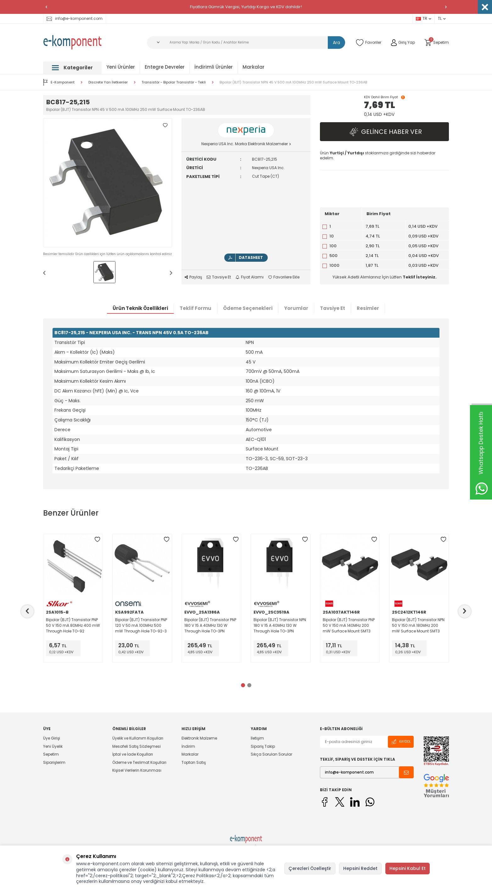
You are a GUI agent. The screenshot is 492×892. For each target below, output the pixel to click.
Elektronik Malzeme (199, 738)
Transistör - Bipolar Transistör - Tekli (174, 82)
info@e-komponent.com (75, 18)
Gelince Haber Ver (384, 132)
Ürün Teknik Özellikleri (140, 308)
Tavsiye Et (219, 277)
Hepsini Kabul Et (407, 868)
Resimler (368, 308)
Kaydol (401, 742)
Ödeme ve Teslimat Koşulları (139, 762)
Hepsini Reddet (360, 868)
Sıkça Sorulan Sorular (271, 754)
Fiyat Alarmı (250, 277)
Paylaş (193, 277)
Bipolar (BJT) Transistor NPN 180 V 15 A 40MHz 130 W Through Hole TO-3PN (280, 625)
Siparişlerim (54, 762)
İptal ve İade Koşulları (132, 754)
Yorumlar (296, 308)
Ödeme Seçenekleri (247, 308)
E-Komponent (59, 82)
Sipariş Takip (263, 746)
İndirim (188, 746)
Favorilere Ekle (283, 277)
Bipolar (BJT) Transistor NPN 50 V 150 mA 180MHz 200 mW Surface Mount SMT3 (418, 625)
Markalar (254, 67)
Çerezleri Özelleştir (309, 868)
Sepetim (51, 754)
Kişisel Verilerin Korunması (136, 770)
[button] (46, 7)
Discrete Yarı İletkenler (108, 82)
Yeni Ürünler (120, 67)
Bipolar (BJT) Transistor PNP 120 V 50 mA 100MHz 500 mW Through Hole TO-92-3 (141, 625)
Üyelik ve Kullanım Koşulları (137, 738)
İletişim (257, 738)
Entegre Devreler (165, 67)
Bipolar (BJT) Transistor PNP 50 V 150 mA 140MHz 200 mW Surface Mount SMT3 (349, 625)
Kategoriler (72, 67)
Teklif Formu (195, 308)
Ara (336, 42)
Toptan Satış (194, 762)
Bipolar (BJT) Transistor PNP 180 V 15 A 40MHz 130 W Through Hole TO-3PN (210, 625)
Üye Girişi (51, 738)
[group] (107, 182)
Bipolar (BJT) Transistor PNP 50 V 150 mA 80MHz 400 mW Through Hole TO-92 (73, 625)
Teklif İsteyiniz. (420, 277)
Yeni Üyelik (53, 746)
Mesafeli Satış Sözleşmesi (136, 746)
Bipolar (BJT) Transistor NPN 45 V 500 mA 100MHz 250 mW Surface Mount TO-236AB (293, 82)
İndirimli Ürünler (213, 67)
